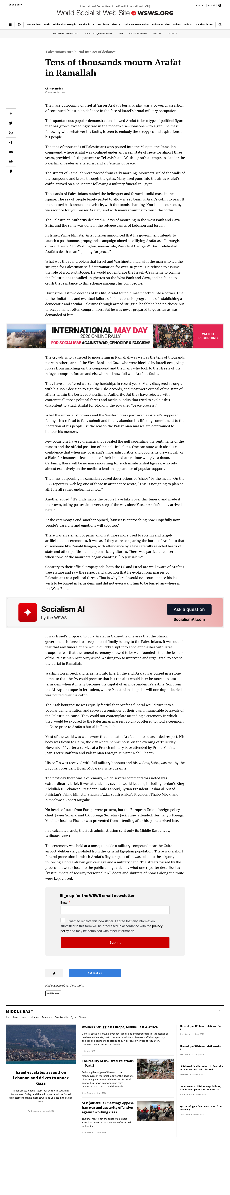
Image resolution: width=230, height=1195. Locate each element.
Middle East (53, 993)
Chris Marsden (54, 88)
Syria (73, 1017)
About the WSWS (138, 33)
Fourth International (66, 33)
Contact (200, 5)
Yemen (83, 1017)
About (211, 5)
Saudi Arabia (61, 1017)
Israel (24, 1017)
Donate (173, 33)
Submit (115, 942)
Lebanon (34, 1017)
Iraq (8, 1017)
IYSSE (120, 33)
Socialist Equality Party (98, 33)
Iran (15, 1017)
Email (64, 902)
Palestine (47, 1017)
